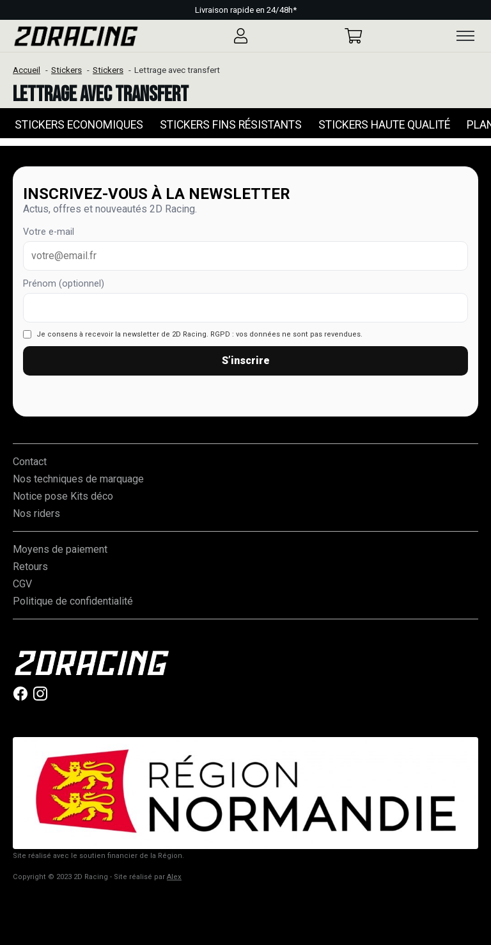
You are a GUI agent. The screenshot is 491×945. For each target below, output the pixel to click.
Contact (30, 462)
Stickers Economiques (79, 124)
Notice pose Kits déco (63, 496)
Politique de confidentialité (73, 601)
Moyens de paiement (60, 549)
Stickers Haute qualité (384, 124)
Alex (174, 877)
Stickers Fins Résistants (231, 124)
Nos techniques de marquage (78, 479)
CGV (22, 584)
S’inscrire (246, 360)
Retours (30, 566)
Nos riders (36, 513)
